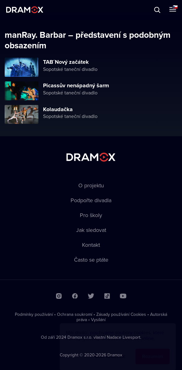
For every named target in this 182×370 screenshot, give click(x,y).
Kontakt (91, 245)
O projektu (91, 185)
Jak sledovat (91, 230)
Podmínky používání (34, 314)
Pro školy (91, 215)
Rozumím (152, 350)
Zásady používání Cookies (121, 314)
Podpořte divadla (91, 200)
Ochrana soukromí (74, 314)
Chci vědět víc (109, 350)
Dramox (24, 9)
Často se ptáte (91, 259)
